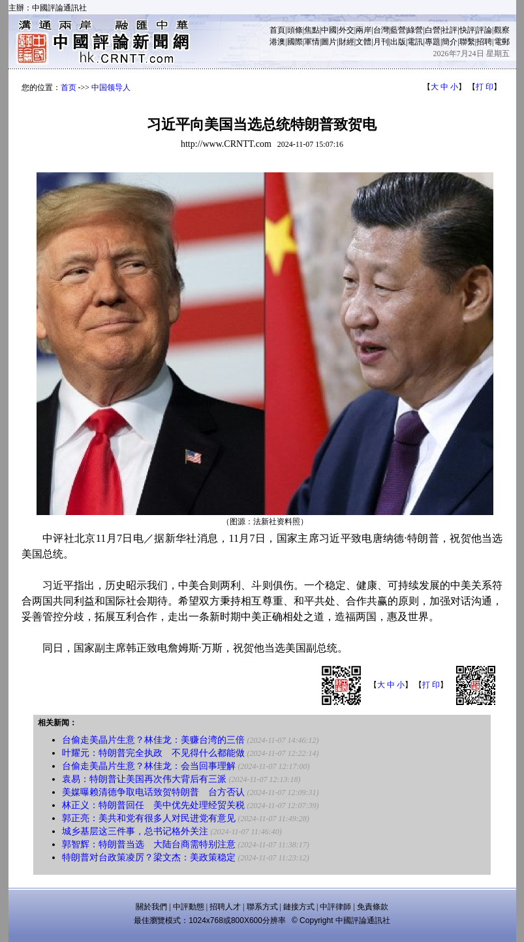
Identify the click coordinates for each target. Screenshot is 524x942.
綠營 (415, 30)
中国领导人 (111, 87)
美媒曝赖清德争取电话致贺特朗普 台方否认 (153, 792)
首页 (68, 87)
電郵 (502, 41)
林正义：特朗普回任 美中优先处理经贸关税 (153, 805)
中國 (329, 30)
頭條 (295, 30)
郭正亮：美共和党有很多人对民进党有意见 (149, 818)
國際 (295, 41)
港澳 (277, 41)
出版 (398, 41)
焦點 (312, 30)
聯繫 (467, 41)
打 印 (484, 86)
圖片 (329, 41)
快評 (467, 30)
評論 (484, 30)
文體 (363, 41)
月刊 (381, 41)
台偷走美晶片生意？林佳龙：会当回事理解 (149, 766)
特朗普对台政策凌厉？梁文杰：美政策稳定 (149, 857)
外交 (346, 30)
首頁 (277, 30)
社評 (449, 30)
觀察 (502, 30)
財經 (346, 41)
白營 (432, 30)
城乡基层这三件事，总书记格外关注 (135, 831)
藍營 (398, 30)
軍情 (312, 41)
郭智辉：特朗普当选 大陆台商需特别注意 (149, 844)
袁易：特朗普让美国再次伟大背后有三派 (144, 779)
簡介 (449, 41)
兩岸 (363, 30)
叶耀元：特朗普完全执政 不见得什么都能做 (153, 753)
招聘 (484, 41)
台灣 (381, 30)
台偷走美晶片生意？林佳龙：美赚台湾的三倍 (153, 740)
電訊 (415, 41)
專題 (432, 41)
